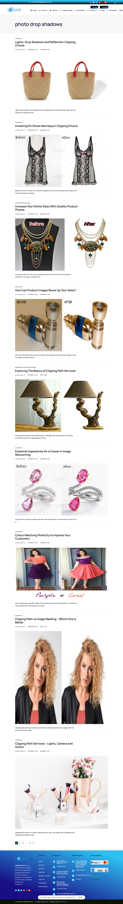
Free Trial (42, 879)
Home (33, 10)
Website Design (66, 10)
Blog (101, 10)
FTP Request (112, 10)
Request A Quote (44, 876)
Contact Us (92, 10)
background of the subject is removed (25, 367)
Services (54, 10)
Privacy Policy (43, 887)
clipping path (18, 38)
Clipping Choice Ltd (20, 49)
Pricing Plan (80, 10)
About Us (43, 10)
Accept (80, 897)
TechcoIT (64, 902)
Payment (41, 872)
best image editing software (22, 203)
